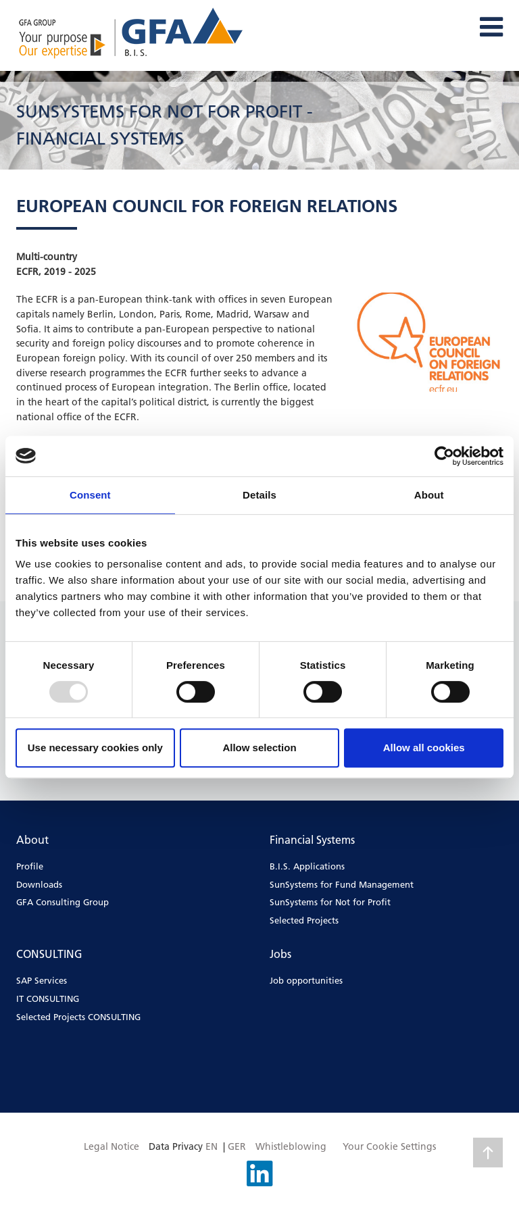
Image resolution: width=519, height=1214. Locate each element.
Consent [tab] (90, 495)
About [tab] (429, 495)
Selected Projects (304, 920)
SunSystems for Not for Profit (330, 901)
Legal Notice (111, 1146)
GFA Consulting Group (62, 901)
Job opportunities (306, 980)
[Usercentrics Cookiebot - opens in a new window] (444, 456)
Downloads (39, 884)
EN (211, 1146)
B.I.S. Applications (307, 866)
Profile (29, 866)
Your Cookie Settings (389, 1146)
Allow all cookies (424, 747)
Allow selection (259, 747)
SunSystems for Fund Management (342, 884)
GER (237, 1146)
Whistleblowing (290, 1146)
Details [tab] (259, 495)
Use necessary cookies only (95, 747)
